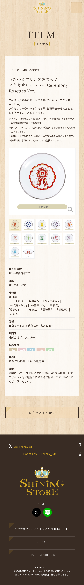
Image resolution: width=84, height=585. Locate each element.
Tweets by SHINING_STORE (42, 454)
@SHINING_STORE (26, 447)
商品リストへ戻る (42, 412)
